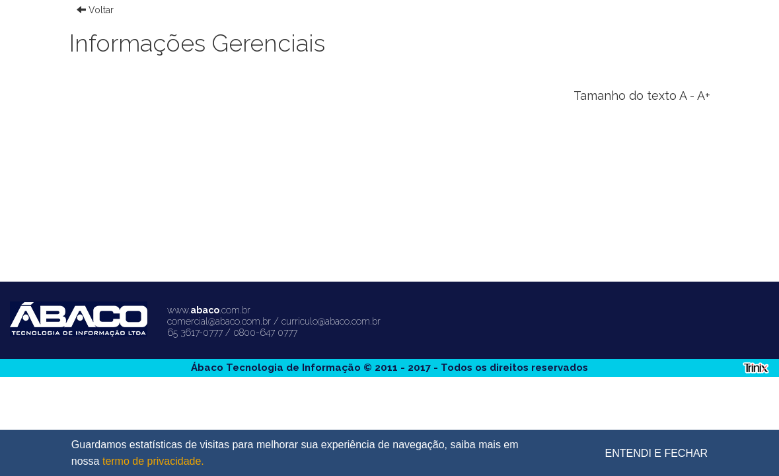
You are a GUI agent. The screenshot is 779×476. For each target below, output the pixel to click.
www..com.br (208, 310)
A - (686, 95)
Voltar (95, 10)
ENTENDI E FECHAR (656, 453)
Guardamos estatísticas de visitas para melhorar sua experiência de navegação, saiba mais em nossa (295, 454)
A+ (703, 95)
